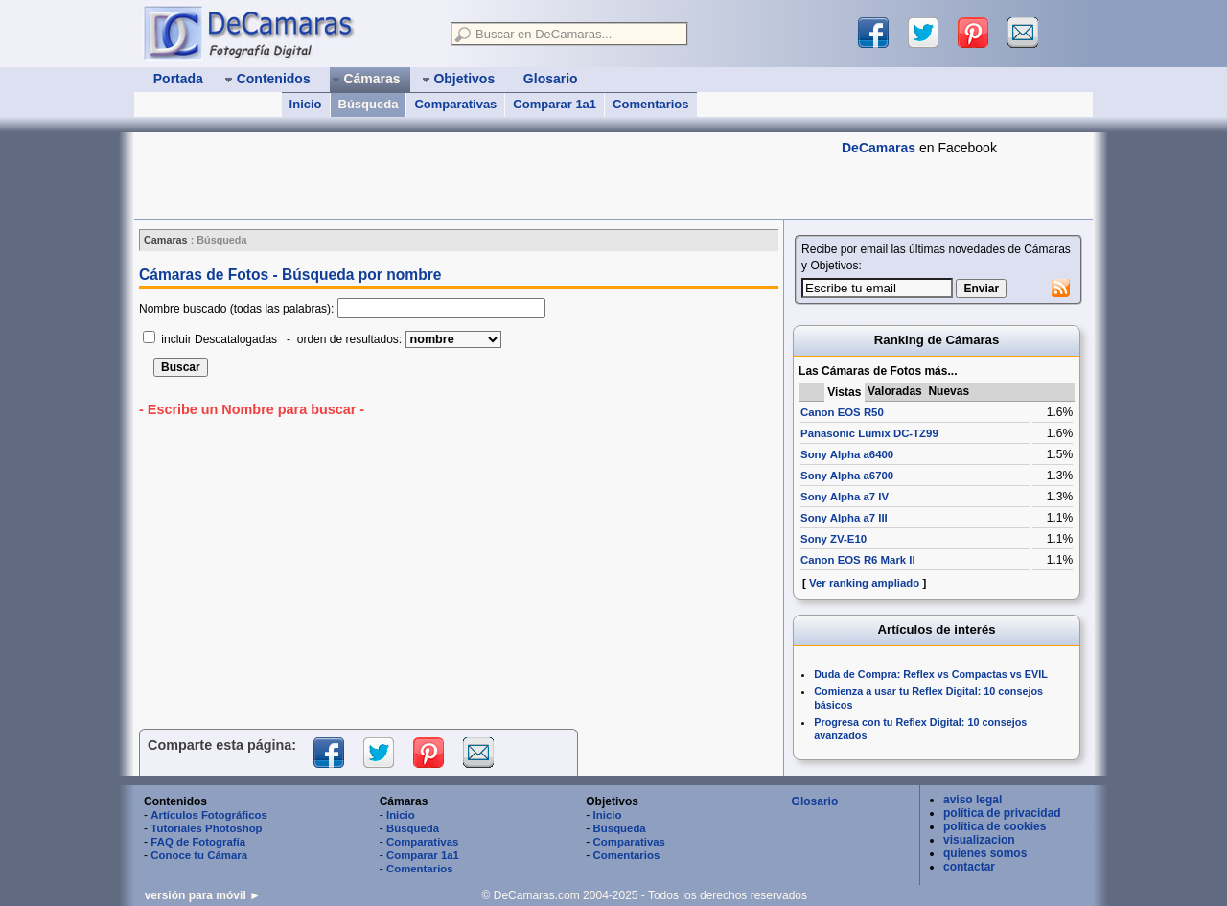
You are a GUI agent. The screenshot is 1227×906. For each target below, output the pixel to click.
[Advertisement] (483, 175)
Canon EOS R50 (842, 412)
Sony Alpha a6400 (846, 454)
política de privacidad (1002, 813)
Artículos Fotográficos (208, 815)
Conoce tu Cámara (198, 855)
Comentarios (650, 104)
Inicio (305, 104)
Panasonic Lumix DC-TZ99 (869, 433)
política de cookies (994, 826)
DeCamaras (878, 147)
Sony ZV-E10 (833, 539)
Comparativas (455, 104)
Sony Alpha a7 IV (844, 496)
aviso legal (972, 799)
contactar (969, 866)
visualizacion (979, 840)
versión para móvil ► (203, 895)
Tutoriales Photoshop (206, 828)
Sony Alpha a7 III (844, 517)
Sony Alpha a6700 (846, 475)
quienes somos (985, 853)
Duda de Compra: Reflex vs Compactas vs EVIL (931, 674)
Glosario (815, 801)
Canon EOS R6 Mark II (857, 560)
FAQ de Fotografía (197, 842)
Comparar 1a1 (554, 104)
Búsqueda (368, 104)
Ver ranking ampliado (864, 583)
